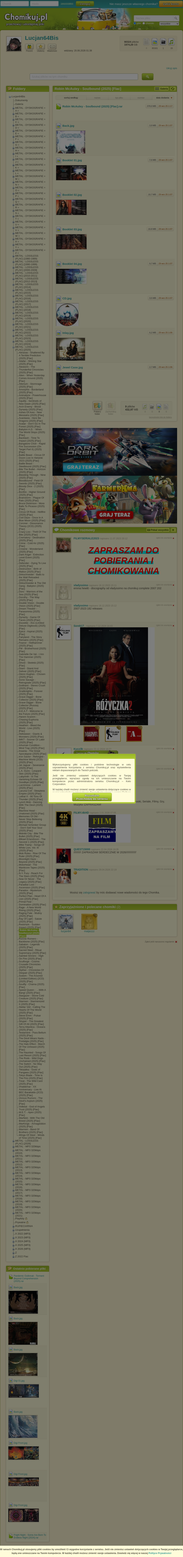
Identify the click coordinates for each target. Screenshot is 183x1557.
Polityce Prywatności (160, 1553)
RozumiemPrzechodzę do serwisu (92, 797)
